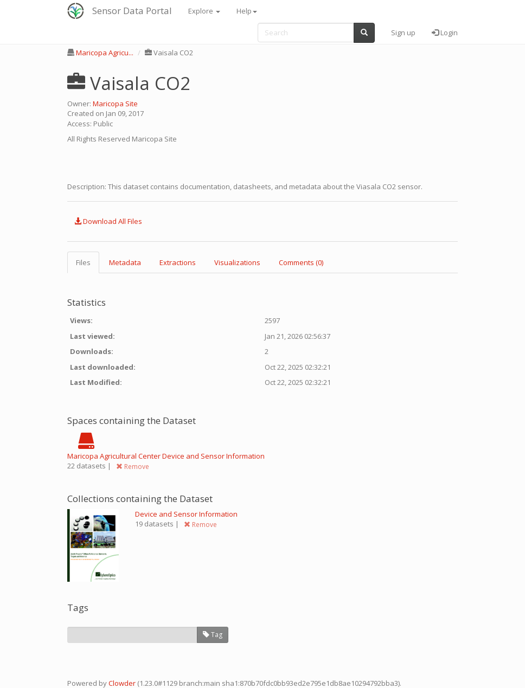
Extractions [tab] (177, 262)
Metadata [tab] (125, 262)
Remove (132, 466)
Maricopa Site (115, 103)
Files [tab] (83, 262)
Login (445, 32)
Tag (212, 634)
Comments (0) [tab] (301, 262)
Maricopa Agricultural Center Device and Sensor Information (166, 456)
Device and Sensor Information (186, 514)
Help (246, 11)
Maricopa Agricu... (104, 52)
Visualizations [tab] (237, 262)
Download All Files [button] (108, 221)
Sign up (403, 32)
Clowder (122, 683)
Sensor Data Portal (132, 10)
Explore (204, 11)
